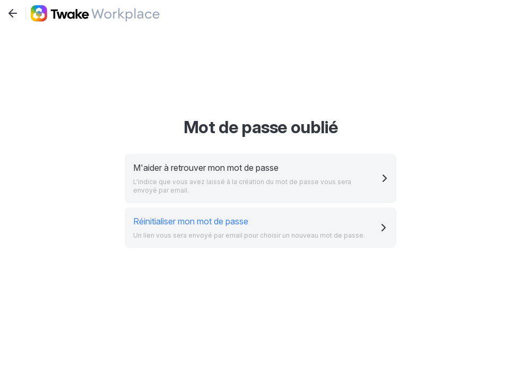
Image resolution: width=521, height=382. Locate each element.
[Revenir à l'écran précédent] (12, 13)
